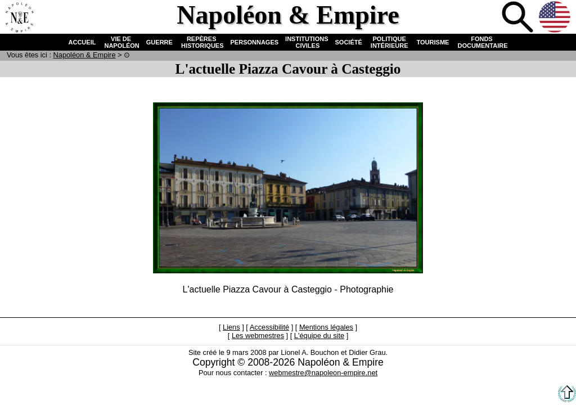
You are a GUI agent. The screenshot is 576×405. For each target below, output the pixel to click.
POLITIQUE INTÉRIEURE (389, 42)
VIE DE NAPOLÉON (120, 42)
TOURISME (433, 42)
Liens (231, 327)
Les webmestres (258, 335)
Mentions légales (326, 327)
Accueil (19, 18)
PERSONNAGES (255, 42)
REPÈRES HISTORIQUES (201, 42)
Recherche (519, 18)
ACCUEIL (82, 42)
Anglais (556, 18)
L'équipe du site (319, 335)
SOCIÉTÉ (348, 42)
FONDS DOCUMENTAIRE (481, 42)
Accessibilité (269, 327)
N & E (84, 55)
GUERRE (159, 42)
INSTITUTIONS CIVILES (306, 42)
